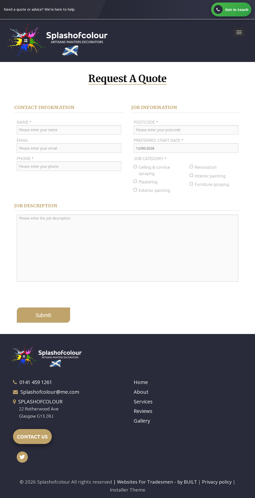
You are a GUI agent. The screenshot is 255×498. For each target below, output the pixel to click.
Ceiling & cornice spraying (152, 170)
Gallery (142, 420)
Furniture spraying (209, 184)
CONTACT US (32, 436)
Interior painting (208, 175)
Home (141, 382)
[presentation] (54, 295)
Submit (43, 315)
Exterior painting (152, 190)
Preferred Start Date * (158, 140)
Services (143, 401)
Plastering (146, 181)
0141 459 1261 (35, 382)
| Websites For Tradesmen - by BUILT (155, 482)
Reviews (143, 410)
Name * (24, 121)
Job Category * (150, 158)
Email (23, 140)
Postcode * (146, 121)
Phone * (25, 158)
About (141, 391)
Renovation (203, 167)
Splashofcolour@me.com (49, 391)
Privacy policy (217, 482)
